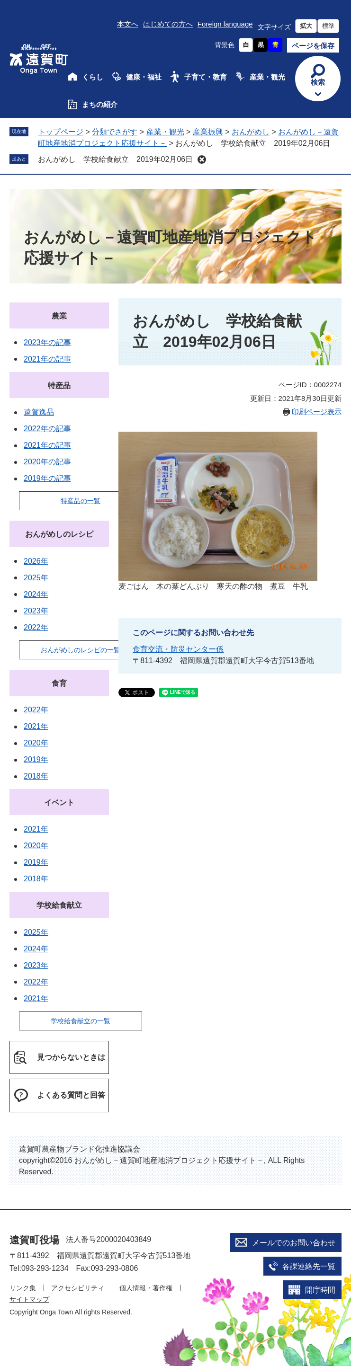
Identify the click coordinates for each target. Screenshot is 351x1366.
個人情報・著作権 (145, 1288)
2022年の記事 (47, 429)
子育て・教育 (205, 77)
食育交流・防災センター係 (178, 649)
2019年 (36, 759)
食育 (59, 683)
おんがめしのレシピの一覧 (80, 650)
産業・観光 (267, 77)
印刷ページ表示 (317, 412)
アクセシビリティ (77, 1288)
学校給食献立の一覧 (80, 1021)
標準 (328, 25)
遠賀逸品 (39, 412)
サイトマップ (29, 1299)
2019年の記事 (47, 478)
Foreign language (225, 24)
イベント (59, 802)
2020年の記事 (47, 462)
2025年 (36, 578)
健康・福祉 (144, 77)
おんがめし (251, 132)
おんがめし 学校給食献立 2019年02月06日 (115, 159)
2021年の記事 (47, 359)
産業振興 (208, 132)
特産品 (59, 385)
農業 (59, 316)
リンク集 (22, 1288)
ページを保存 (313, 46)
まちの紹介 (99, 104)
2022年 (36, 627)
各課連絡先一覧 (308, 1266)
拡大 (306, 25)
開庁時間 (320, 1290)
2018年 (36, 776)
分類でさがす (114, 132)
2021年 (36, 726)
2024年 (36, 594)
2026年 (36, 561)
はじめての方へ (168, 24)
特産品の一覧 (80, 501)
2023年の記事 (47, 342)
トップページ (60, 132)
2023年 (36, 611)
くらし (92, 77)
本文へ (127, 24)
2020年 (36, 743)
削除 (202, 159)
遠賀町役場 (34, 1239)
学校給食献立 (59, 905)
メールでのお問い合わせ (293, 1243)
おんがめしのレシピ (59, 534)
